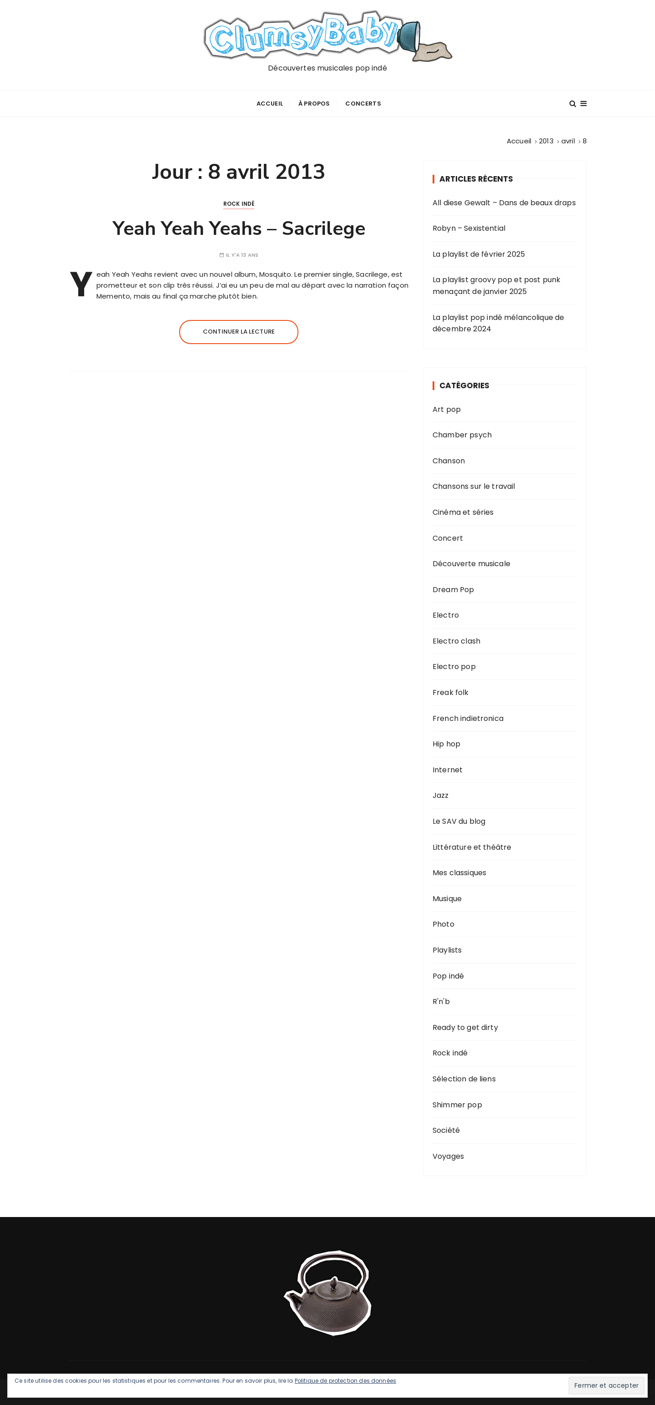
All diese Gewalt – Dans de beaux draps (504, 201)
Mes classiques (459, 871)
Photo (443, 923)
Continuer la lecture (239, 330)
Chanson (449, 459)
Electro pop (454, 665)
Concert (448, 537)
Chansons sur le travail (474, 485)
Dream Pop (453, 588)
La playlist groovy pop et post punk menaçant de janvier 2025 (496, 285)
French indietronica (468, 717)
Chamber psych (462, 433)
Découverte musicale (471, 562)
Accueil (270, 103)
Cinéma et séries (463, 511)
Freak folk (451, 691)
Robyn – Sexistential (469, 227)
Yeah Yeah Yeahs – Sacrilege (239, 227)
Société (446, 1129)
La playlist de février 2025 (479, 253)
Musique (447, 897)
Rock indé (238, 202)
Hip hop (446, 742)
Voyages (448, 1155)
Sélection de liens (464, 1077)
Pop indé (448, 974)
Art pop (447, 408)
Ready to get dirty (465, 1026)
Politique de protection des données (345, 1381)
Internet (448, 768)
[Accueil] (519, 140)
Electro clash (456, 639)
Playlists (447, 948)
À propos (314, 103)
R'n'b (441, 1000)
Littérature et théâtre (472, 846)
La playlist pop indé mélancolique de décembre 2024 (498, 322)
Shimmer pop (457, 1103)
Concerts (363, 103)
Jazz (441, 794)
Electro (446, 614)
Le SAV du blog (459, 820)
